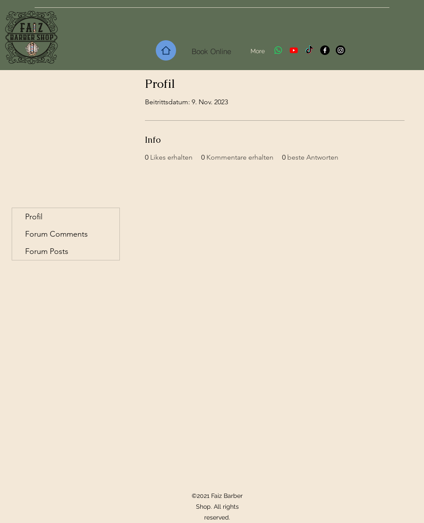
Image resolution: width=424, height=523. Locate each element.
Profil (33, 216)
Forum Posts (46, 251)
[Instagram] (340, 50)
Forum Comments (56, 234)
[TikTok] (309, 50)
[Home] (166, 50)
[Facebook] (325, 50)
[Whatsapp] (278, 50)
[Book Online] (211, 51)
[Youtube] (294, 50)
